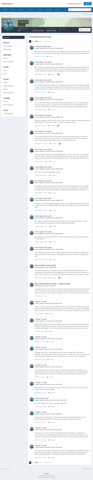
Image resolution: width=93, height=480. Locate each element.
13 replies (49, 313)
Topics (5, 70)
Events (5, 101)
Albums (5, 89)
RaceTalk (52, 286)
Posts (4, 73)
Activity (12, 9)
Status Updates (7, 46)
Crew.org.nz (7, 3)
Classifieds (40, 9)
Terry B (48, 48)
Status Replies (7, 49)
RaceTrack (30, 9)
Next (36, 41)
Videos (5, 58)
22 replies (51, 74)
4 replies (51, 406)
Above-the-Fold (50, 400)
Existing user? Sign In (74, 3)
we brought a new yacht (43, 62)
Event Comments (8, 104)
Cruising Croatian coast (43, 46)
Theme (46, 473)
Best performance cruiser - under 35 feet (52, 284)
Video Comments (8, 61)
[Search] (78, 9)
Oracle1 (37, 48)
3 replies (49, 56)
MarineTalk (59, 48)
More (57, 9)
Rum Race (49, 9)
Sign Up (87, 3)
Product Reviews (8, 113)
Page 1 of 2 (48, 41)
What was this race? (42, 398)
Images (5, 82)
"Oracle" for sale (40, 301)
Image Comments (8, 86)
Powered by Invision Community (46, 477)
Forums (5, 9)
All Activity (6, 37)
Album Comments (8, 92)
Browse (21, 9)
